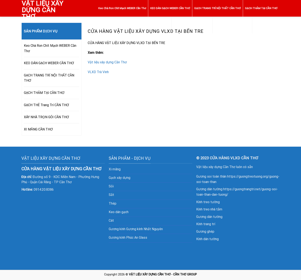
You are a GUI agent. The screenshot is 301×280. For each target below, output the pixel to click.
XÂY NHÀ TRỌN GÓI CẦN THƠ (232, 24)
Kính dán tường (207, 239)
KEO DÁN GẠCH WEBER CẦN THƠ (170, 8)
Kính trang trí (205, 224)
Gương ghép (205, 231)
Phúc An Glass (136, 237)
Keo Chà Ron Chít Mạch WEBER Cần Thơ (122, 8)
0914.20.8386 (44, 190)
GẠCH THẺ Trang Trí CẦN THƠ (192, 24)
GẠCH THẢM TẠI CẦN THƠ (261, 8)
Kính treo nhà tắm (209, 209)
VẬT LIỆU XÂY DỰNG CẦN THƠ (42, 10)
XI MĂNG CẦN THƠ (265, 24)
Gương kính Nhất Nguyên (144, 229)
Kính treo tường (208, 202)
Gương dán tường (209, 217)
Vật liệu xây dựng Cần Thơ (107, 62)
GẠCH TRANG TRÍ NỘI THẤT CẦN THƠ (217, 8)
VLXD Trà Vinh (98, 72)
